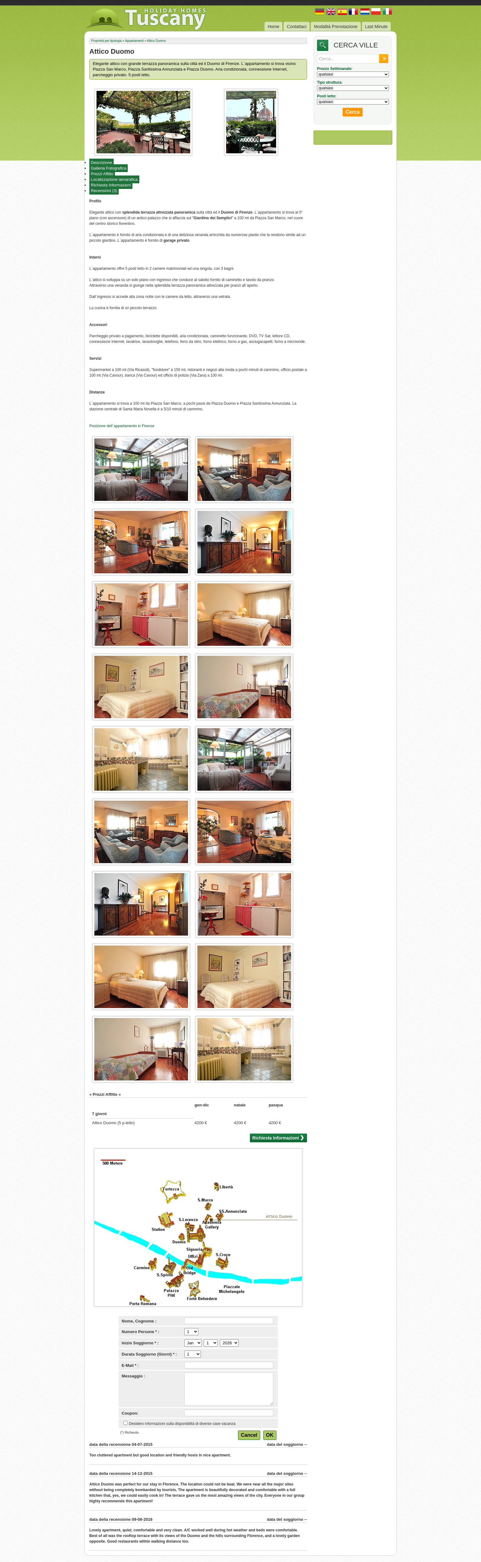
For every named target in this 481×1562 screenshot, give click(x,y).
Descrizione (101, 162)
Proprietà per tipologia (106, 40)
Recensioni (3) (104, 190)
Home (273, 26)
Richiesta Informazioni (111, 185)
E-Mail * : (130, 1365)
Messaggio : (133, 1376)
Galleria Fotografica (108, 168)
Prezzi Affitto (102, 173)
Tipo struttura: (330, 82)
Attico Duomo (156, 40)
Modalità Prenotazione (335, 26)
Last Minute (376, 26)
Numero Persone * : (141, 1331)
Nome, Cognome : (139, 1321)
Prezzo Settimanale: (334, 69)
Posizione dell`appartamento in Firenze (121, 426)
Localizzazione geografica (114, 179)
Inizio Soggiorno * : (140, 1343)
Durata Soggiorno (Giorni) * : (149, 1354)
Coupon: (130, 1413)
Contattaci (296, 26)
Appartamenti (134, 40)
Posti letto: (326, 96)
